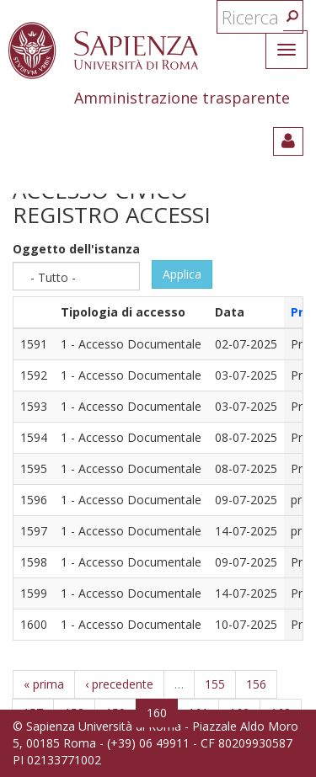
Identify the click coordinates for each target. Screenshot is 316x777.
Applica (182, 274)
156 (256, 684)
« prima (44, 684)
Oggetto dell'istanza (76, 249)
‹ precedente (119, 684)
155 (215, 684)
